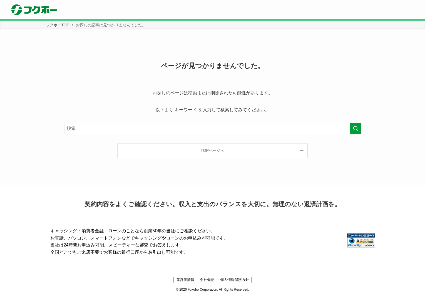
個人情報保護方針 (234, 280)
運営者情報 (185, 280)
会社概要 (207, 280)
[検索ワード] (212, 128)
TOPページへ (212, 150)
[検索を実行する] (355, 128)
